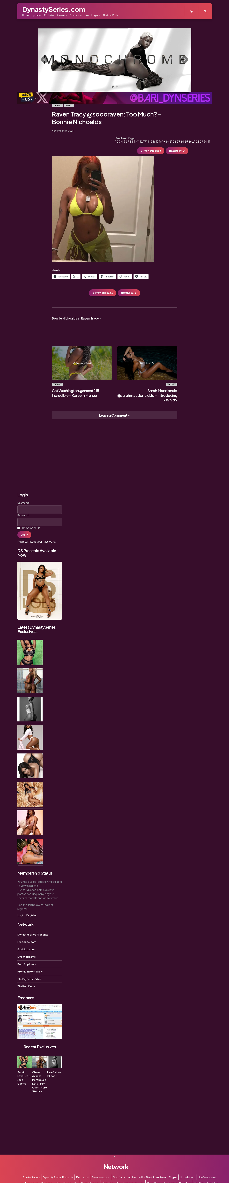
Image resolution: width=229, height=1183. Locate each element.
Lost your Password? (43, 541)
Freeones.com (26, 941)
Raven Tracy (91, 318)
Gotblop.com (26, 949)
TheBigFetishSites (29, 978)
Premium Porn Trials (30, 971)
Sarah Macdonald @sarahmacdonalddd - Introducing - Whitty (147, 395)
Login (20, 915)
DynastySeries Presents (32, 934)
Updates (69, 105)
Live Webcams (26, 956)
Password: (23, 515)
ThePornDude (26, 986)
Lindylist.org (187, 1177)
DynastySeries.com (53, 9)
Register (22, 541)
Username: (23, 502)
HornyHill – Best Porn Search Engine (155, 1177)
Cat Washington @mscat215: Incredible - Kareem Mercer (76, 393)
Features (57, 105)
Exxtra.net (82, 1177)
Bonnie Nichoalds (65, 318)
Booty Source (31, 1177)
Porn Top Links (26, 964)
